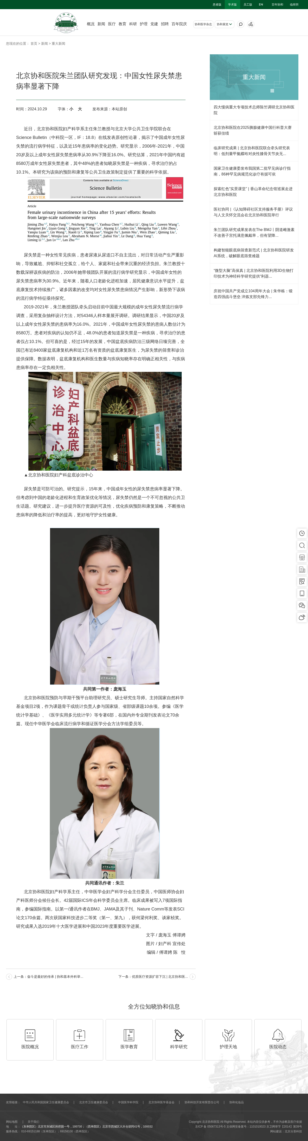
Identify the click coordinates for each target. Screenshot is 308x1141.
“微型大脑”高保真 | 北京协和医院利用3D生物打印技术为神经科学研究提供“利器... (254, 273)
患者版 (217, 4)
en (261, 4)
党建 (154, 24)
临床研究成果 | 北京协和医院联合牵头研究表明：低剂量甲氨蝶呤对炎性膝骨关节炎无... (252, 151)
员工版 (248, 4)
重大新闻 (58, 43)
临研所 (294, 4)
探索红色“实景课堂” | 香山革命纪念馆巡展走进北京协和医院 (253, 192)
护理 (144, 24)
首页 (34, 43)
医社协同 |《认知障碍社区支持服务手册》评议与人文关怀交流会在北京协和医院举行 (253, 212)
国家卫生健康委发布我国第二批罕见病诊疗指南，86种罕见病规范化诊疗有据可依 (252, 171)
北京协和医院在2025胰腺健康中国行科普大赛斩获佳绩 (253, 130)
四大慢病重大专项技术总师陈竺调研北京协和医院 (254, 110)
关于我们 (33, 1121)
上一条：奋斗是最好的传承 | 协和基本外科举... (48, 977)
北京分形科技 (293, 1131)
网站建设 (276, 1131)
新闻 (101, 24)
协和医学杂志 (203, 24)
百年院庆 (179, 24)
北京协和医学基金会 (161, 1102)
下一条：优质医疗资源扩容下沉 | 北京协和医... (153, 977)
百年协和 (277, 4)
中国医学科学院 (128, 1102)
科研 (133, 24)
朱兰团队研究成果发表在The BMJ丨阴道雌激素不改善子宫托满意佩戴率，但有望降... (254, 232)
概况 (91, 24)
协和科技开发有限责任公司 (202, 1102)
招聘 (165, 24)
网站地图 (12, 1121)
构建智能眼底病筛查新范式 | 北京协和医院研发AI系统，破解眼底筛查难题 (254, 253)
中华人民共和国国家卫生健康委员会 (46, 1102)
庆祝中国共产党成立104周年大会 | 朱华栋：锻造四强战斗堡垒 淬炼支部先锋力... (253, 294)
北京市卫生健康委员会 (93, 1102)
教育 (122, 24)
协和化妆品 (236, 1102)
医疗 (112, 24)
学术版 (232, 4)
